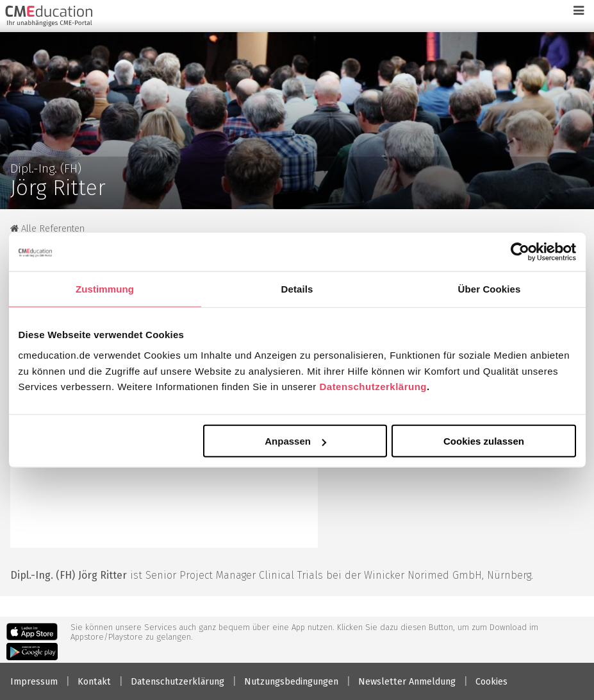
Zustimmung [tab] (105, 288)
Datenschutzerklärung (373, 386)
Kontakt (94, 681)
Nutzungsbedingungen (291, 681)
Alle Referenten (47, 228)
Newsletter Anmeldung (407, 681)
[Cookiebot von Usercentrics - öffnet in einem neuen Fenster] (520, 251)
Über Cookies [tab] (489, 288)
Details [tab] (297, 288)
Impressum (34, 681)
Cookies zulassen (483, 441)
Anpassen (295, 441)
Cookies (491, 681)
